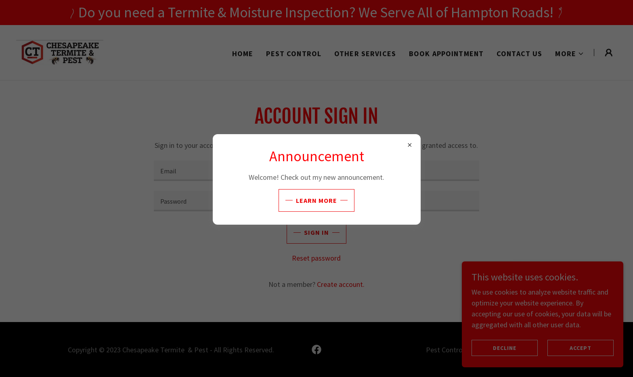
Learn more (316, 200)
